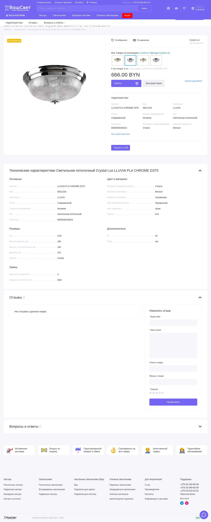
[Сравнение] (176, 8)
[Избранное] (184, 8)
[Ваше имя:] (173, 322)
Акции (127, 15)
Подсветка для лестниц (85, 494)
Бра (76, 485)
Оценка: (154, 389)
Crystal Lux (195, 40)
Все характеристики (120, 134)
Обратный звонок (187, 494)
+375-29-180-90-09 (136, 2)
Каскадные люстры (12, 494)
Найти (144, 8)
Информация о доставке (156, 499)
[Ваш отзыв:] (173, 345)
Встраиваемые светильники (52, 489)
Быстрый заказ (154, 83)
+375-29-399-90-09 (189, 487)
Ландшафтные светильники (122, 489)
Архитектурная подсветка (121, 499)
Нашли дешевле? (193, 81)
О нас (147, 485)
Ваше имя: (155, 316)
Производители (152, 489)
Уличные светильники (107, 15)
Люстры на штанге (12, 499)
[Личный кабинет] (168, 8)
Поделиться (121, 147)
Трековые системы (81, 15)
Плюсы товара (156, 362)
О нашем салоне (44, 2)
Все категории (15, 15)
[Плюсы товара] (173, 368)
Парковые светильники (120, 485)
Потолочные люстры (13, 485)
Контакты (79, 2)
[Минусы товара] (173, 382)
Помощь (92, 2)
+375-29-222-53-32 (189, 491)
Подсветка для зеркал (84, 489)
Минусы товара (156, 376)
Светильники (59, 15)
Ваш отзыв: (156, 330)
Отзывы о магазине (63, 2)
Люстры (43, 15)
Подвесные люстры (13, 489)
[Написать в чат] (204, 515)
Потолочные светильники (51, 485)
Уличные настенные (118, 494)
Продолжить (173, 402)
